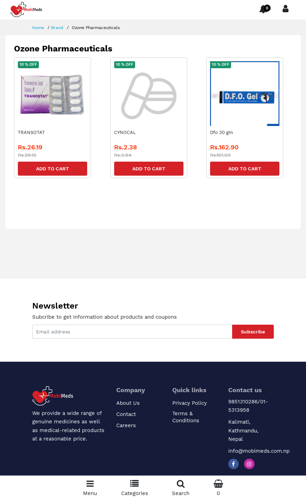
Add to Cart (52, 168)
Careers (126, 425)
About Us (128, 403)
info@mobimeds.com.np (259, 451)
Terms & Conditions (185, 417)
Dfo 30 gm (221, 132)
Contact (126, 414)
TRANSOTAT (31, 132)
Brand (57, 27)
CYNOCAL (125, 132)
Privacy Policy (189, 403)
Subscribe (253, 331)
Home (38, 27)
